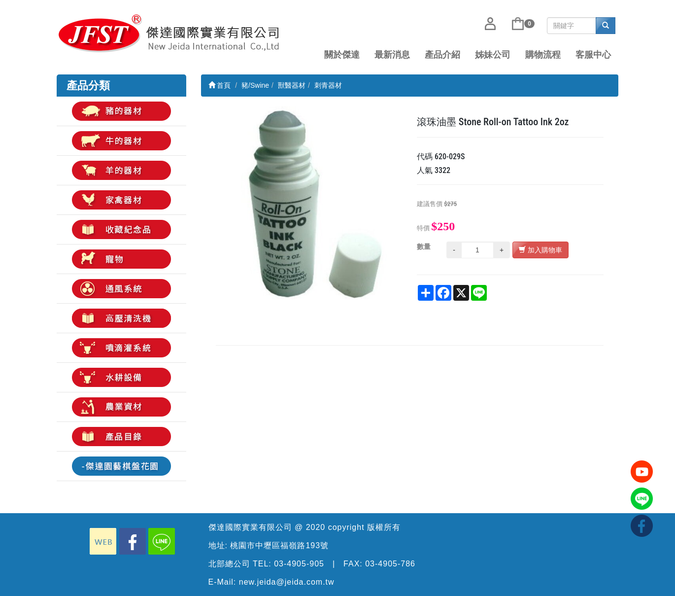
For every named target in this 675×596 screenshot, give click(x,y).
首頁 (219, 85)
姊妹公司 (492, 55)
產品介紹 (442, 55)
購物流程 (543, 55)
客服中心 (593, 55)
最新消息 (392, 55)
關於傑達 (342, 55)
